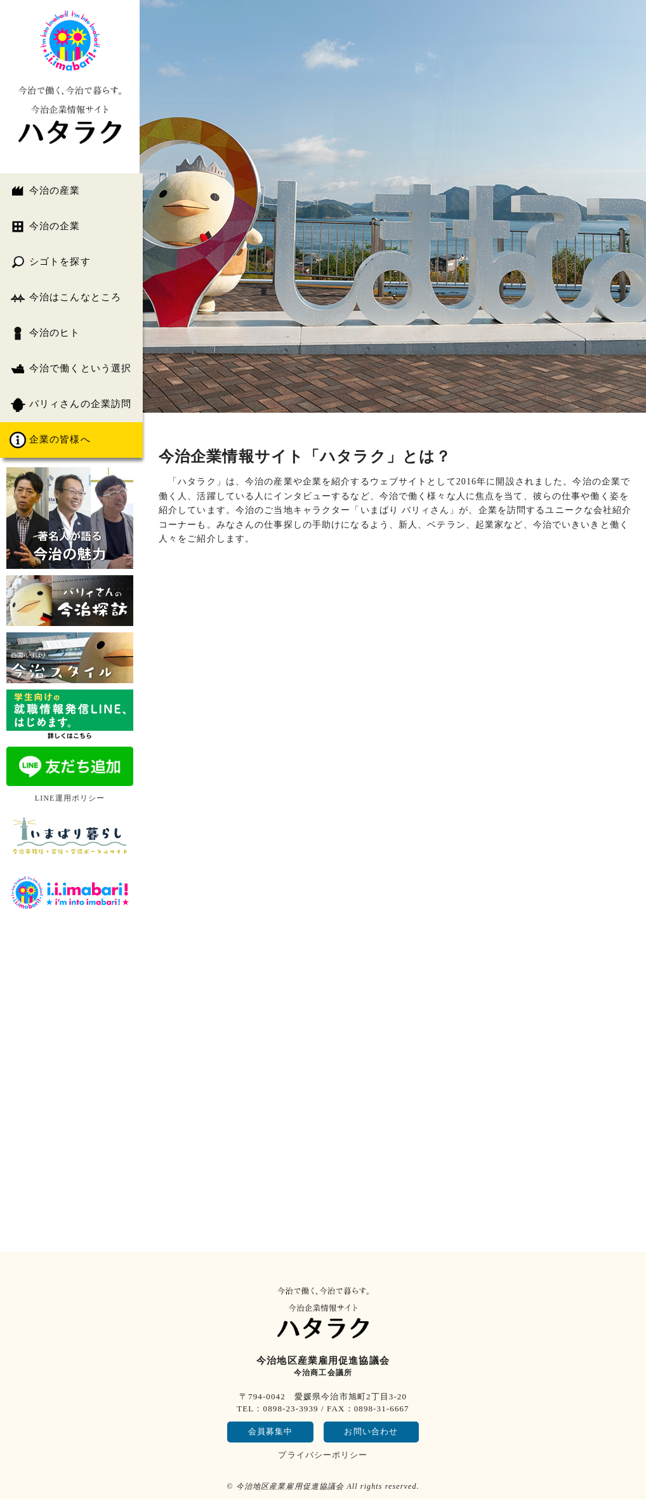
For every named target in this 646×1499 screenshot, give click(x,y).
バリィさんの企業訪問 (70, 404)
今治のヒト (45, 333)
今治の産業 (45, 191)
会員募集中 (270, 1431)
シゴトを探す (50, 262)
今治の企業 (45, 226)
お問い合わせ (371, 1431)
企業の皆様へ (50, 440)
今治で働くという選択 (70, 369)
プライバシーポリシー (322, 1455)
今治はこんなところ (65, 298)
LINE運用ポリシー (70, 798)
